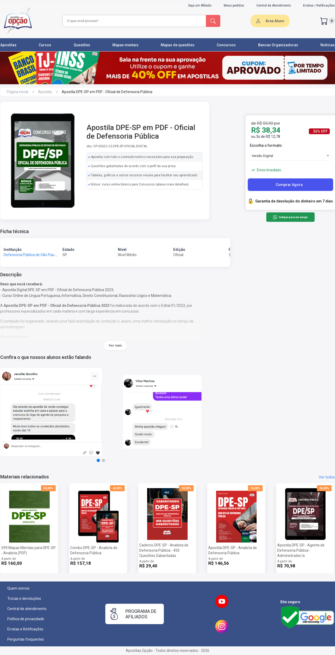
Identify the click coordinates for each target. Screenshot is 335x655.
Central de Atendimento (273, 5)
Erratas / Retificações (319, 5)
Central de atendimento (27, 609)
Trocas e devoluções (24, 598)
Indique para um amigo (290, 217)
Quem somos (18, 588)
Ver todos (327, 477)
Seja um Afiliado (199, 5)
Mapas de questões (177, 45)
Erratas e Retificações (25, 629)
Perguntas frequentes (25, 639)
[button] (98, 460)
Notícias (327, 45)
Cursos (45, 45)
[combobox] (133, 21)
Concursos (226, 45)
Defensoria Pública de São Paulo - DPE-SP (38, 255)
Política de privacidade (25, 619)
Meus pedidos (234, 5)
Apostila (45, 92)
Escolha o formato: (266, 145)
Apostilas (8, 45)
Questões (82, 45)
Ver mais (115, 345)
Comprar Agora (289, 185)
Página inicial (17, 92)
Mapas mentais (125, 45)
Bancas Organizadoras (278, 45)
